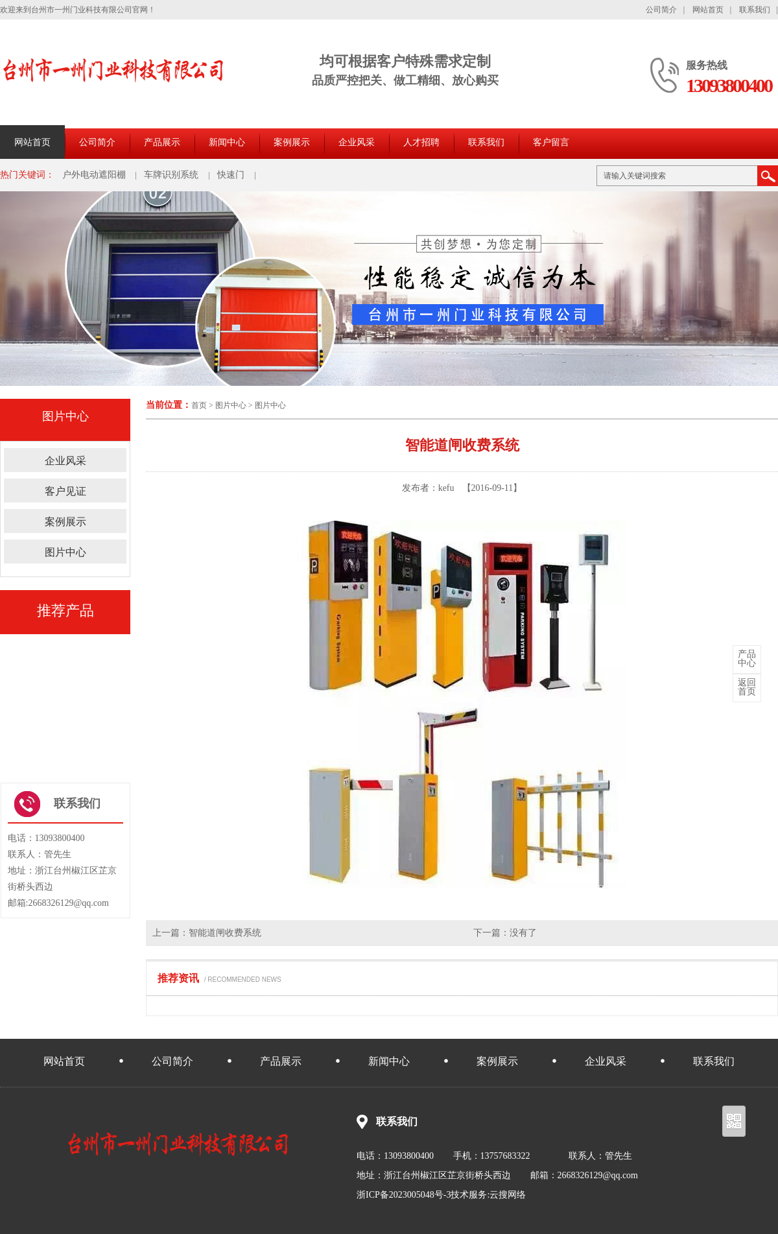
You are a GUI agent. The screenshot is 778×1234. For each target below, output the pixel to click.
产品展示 (162, 142)
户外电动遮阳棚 (94, 175)
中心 (746, 659)
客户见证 (65, 491)
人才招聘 (421, 142)
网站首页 (708, 9)
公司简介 (661, 9)
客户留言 (551, 142)
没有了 (523, 933)
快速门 (230, 175)
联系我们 (754, 9)
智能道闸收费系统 (225, 933)
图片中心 (230, 405)
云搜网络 (507, 1195)
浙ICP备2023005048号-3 (404, 1195)
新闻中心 (227, 142)
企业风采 (356, 142)
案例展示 (292, 142)
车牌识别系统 (171, 175)
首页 (199, 405)
